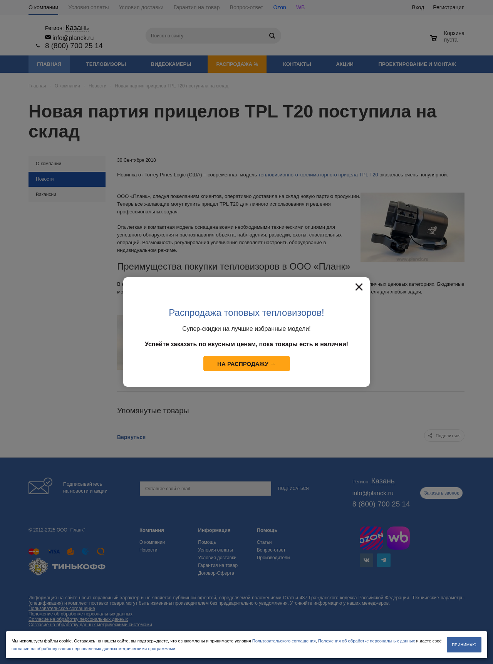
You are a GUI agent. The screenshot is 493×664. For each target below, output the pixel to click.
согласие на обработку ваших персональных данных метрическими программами (93, 648)
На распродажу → (246, 364)
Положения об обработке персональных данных (366, 641)
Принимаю (464, 645)
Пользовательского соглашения (284, 641)
